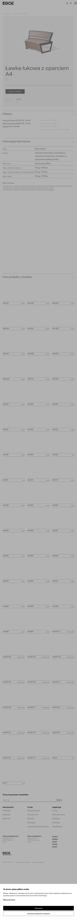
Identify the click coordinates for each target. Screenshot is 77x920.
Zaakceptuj (38, 908)
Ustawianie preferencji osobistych (38, 913)
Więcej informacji (9, 900)
